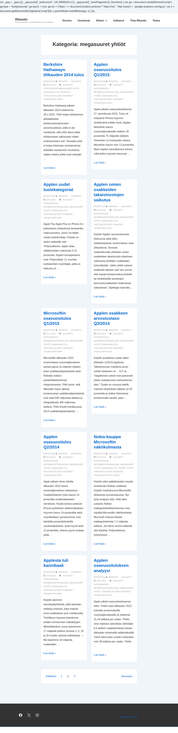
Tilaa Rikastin (138, 20)
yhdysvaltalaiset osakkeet (58, 96)
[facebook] (21, 715)
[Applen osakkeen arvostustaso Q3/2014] (101, 334)
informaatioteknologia (106, 92)
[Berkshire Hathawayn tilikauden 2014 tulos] (51, 85)
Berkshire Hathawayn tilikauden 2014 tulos (64, 69)
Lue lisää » (50, 167)
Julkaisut (118, 20)
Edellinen (51, 676)
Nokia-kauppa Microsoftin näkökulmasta (107, 441)
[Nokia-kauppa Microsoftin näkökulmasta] (101, 457)
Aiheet (102, 20)
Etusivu (67, 20)
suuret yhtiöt (126, 468)
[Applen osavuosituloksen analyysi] (101, 581)
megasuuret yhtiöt (69, 88)
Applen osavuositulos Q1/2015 (108, 69)
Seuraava (126, 676)
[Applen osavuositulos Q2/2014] (51, 457)
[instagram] (37, 715)
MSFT (60, 352)
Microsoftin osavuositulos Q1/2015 (57, 318)
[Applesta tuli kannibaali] (51, 576)
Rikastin (21, 19)
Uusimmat (84, 20)
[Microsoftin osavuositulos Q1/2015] (51, 334)
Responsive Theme (129, 717)
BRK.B (60, 99)
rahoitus (65, 92)
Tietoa (156, 20)
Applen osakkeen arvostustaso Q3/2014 (111, 318)
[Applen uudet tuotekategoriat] (51, 200)
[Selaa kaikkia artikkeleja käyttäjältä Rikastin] (62, 81)
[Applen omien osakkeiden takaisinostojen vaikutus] (101, 210)
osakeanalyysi (51, 92)
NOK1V (117, 475)
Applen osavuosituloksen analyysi (111, 565)
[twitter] (29, 715)
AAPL (109, 103)
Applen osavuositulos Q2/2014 (57, 441)
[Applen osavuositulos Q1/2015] (101, 85)
